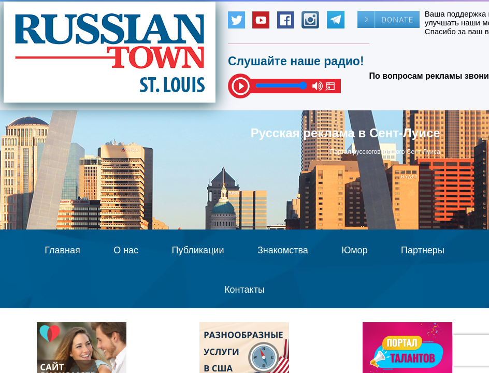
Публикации (198, 250)
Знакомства (282, 250)
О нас (125, 250)
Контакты (244, 289)
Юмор (354, 250)
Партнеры (422, 250)
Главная (62, 250)
